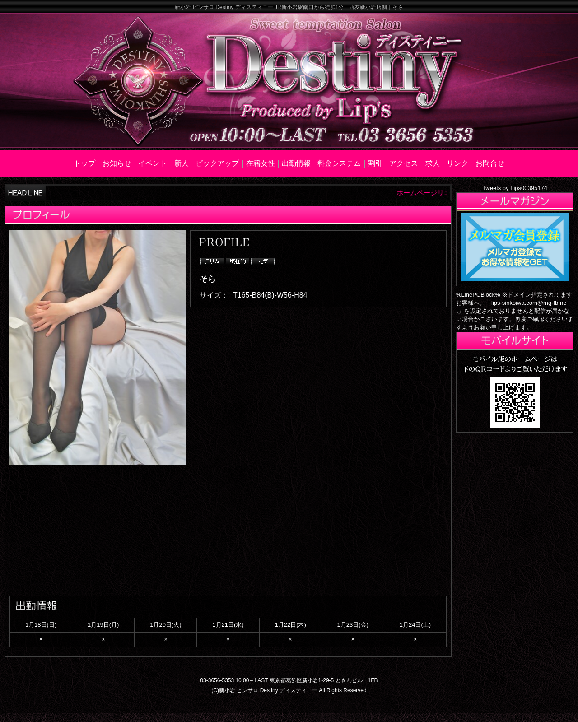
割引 (375, 163)
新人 (181, 163)
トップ (84, 163)
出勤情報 (296, 163)
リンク (457, 163)
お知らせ (117, 163)
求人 (432, 163)
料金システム (339, 163)
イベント (152, 163)
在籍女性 (260, 163)
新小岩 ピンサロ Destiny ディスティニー (268, 690)
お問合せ (489, 163)
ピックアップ (217, 163)
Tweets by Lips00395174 (514, 188)
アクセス (403, 163)
